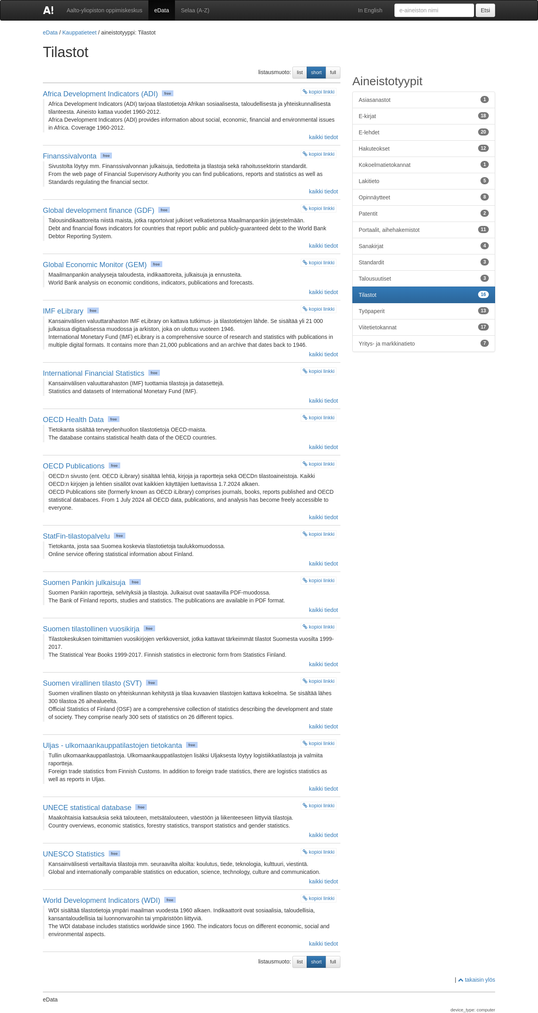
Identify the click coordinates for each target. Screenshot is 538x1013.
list (300, 72)
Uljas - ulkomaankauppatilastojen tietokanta (112, 745)
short (316, 72)
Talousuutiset (424, 278)
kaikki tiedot (322, 137)
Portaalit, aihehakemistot (424, 229)
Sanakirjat (424, 245)
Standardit (424, 262)
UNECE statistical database (87, 808)
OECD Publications (74, 466)
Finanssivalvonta (69, 156)
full (333, 72)
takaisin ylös (476, 980)
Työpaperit (424, 310)
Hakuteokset (424, 148)
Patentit (424, 213)
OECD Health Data (73, 420)
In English (370, 10)
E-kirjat (424, 115)
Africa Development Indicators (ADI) (100, 94)
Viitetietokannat (424, 327)
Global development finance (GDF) (98, 210)
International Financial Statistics (93, 373)
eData (161, 10)
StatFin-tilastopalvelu (76, 536)
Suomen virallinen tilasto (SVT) (92, 683)
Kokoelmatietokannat (424, 164)
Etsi (485, 10)
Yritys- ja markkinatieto (424, 343)
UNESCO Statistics (74, 854)
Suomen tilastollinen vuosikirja (91, 629)
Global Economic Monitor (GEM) (95, 265)
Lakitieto (424, 180)
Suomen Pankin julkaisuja (84, 583)
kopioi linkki (318, 92)
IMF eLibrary (63, 311)
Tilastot (424, 294)
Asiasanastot (424, 99)
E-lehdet (424, 132)
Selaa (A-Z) (195, 10)
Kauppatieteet (79, 32)
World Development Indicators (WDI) (101, 900)
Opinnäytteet (424, 197)
